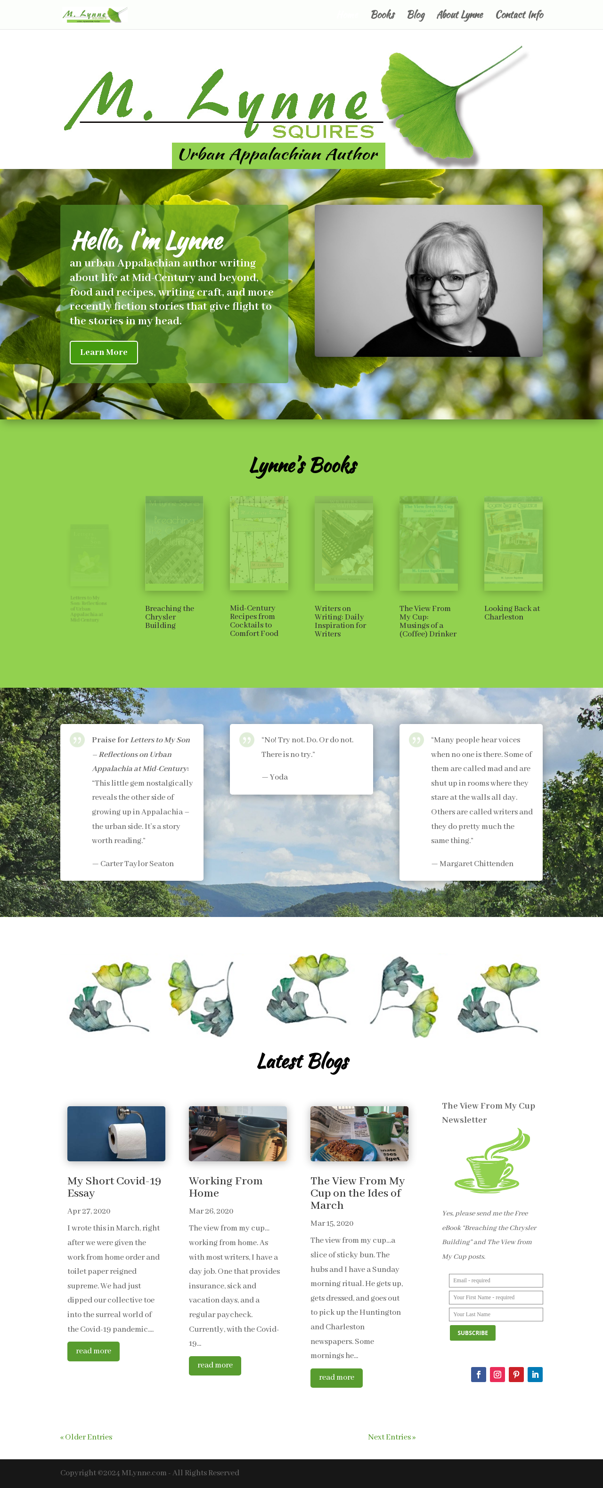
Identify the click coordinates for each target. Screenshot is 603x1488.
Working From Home (226, 1187)
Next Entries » (392, 1437)
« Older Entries (86, 1437)
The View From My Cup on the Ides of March (357, 1193)
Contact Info (519, 16)
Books (382, 16)
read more (93, 1351)
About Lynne (459, 16)
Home (347, 16)
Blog (415, 16)
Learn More (104, 352)
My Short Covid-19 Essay (114, 1187)
